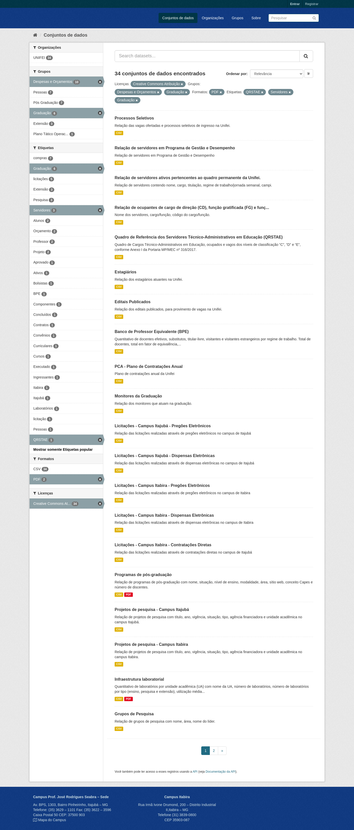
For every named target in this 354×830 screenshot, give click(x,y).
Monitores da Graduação (138, 396)
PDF (128, 594)
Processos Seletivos (134, 118)
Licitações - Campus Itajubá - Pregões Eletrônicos (163, 426)
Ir (309, 74)
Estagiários (125, 272)
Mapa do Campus (52, 820)
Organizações (212, 18)
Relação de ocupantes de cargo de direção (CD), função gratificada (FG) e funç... (192, 207)
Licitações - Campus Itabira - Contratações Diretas (163, 545)
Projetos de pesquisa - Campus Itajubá (152, 609)
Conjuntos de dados (178, 18)
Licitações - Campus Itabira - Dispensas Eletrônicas (164, 515)
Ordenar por (236, 74)
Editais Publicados (132, 302)
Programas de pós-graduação (143, 575)
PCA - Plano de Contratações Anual (149, 366)
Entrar (295, 4)
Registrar (311, 4)
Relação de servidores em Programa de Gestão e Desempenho (175, 148)
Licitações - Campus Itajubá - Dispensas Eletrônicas (165, 456)
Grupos (237, 18)
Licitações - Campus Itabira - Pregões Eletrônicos (162, 485)
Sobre (256, 18)
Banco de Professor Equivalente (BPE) (152, 331)
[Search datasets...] (207, 56)
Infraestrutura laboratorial (139, 679)
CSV (119, 132)
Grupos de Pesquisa (134, 714)
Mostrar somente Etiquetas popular (63, 449)
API (195, 771)
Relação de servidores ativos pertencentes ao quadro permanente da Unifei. (188, 178)
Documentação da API (220, 771)
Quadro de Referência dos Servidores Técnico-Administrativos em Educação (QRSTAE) (199, 237)
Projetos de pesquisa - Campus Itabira (151, 644)
